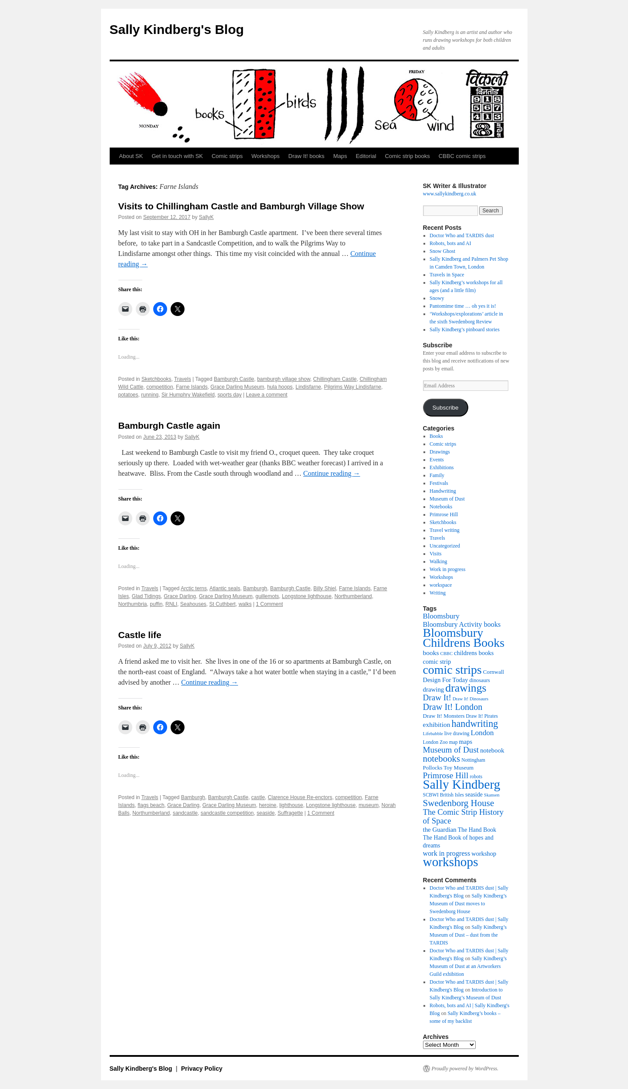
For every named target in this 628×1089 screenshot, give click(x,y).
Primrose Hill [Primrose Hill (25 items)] (446, 775)
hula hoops (280, 387)
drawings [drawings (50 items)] (465, 688)
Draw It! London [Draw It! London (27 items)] (453, 707)
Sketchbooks (156, 379)
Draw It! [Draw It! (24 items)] (437, 697)
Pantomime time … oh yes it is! (463, 306)
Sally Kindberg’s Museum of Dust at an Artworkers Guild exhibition (468, 966)
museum (369, 805)
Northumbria (132, 604)
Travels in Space (447, 275)
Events (437, 460)
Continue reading (331, 473)
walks (245, 604)
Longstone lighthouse (307, 596)
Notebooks (441, 507)
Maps (340, 156)
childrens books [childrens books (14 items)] (474, 652)
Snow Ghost (442, 251)
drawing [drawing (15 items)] (433, 689)
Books (436, 436)
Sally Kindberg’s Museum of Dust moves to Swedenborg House (468, 903)
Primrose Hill (444, 514)
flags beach (151, 805)
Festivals (439, 483)
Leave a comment (266, 395)
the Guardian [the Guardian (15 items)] (440, 829)
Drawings (440, 452)
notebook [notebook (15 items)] (492, 750)
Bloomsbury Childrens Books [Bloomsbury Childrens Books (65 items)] (464, 637)
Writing (438, 593)
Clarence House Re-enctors (300, 797)
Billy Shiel (324, 588)
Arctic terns (194, 588)
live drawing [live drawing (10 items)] (457, 733)
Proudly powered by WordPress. (465, 1068)
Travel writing (445, 530)
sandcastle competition (227, 813)
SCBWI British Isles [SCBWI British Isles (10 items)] (443, 794)
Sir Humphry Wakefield (188, 395)
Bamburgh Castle (234, 379)
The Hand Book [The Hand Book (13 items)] (477, 830)
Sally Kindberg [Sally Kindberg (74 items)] (461, 784)
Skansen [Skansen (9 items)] (492, 795)
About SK (131, 156)
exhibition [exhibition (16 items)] (436, 724)
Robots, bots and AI (450, 243)
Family (437, 475)
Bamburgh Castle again (169, 425)
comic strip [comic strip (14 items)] (437, 661)
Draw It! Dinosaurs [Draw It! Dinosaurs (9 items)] (470, 698)
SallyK (206, 217)
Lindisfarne (308, 387)
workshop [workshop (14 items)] (483, 853)
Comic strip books (407, 156)
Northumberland (353, 596)
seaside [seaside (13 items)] (474, 794)
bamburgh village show (283, 379)
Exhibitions (441, 467)
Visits (435, 554)
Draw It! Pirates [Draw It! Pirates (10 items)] (482, 716)
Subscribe (445, 407)
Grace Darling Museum (237, 387)
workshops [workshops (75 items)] (450, 862)
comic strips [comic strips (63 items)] (452, 669)
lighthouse (291, 805)
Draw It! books (307, 156)
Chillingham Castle (334, 379)
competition (159, 387)
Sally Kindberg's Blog (177, 29)
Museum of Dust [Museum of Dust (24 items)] (451, 749)
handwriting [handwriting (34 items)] (474, 723)
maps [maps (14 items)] (466, 741)
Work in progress (447, 569)
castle (258, 797)
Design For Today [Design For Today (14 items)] (445, 679)
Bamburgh (255, 588)
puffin (156, 604)
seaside (266, 813)
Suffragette (290, 813)
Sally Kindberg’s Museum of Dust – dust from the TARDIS (468, 935)
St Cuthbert (222, 604)
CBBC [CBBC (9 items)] (446, 653)
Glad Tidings (146, 596)
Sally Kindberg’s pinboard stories (465, 329)
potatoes (128, 395)
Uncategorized (445, 546)
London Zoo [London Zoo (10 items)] (435, 742)
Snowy (437, 298)
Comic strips (227, 156)
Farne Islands (192, 387)
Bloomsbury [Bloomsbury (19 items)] (441, 616)
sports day (230, 395)
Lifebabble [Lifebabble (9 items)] (433, 733)
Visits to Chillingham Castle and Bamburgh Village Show (241, 206)
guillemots (267, 596)
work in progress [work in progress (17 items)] (446, 853)
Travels (182, 379)
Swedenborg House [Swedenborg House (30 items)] (458, 803)
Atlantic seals (224, 588)
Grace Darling (180, 596)
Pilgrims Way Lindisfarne (352, 387)
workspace (441, 585)
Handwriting (443, 491)
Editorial (366, 156)
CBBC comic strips (462, 156)
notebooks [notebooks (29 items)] (441, 758)
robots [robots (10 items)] (476, 776)
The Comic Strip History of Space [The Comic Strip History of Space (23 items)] (463, 816)
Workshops (266, 156)
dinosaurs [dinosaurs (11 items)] (480, 680)
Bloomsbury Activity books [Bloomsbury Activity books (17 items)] (462, 624)
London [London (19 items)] (482, 733)
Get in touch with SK (177, 156)
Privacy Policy (201, 1068)
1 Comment (269, 604)
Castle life (139, 635)
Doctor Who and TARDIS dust (462, 235)
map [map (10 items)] (453, 742)
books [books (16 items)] (431, 652)
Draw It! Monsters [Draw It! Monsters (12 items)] (444, 716)
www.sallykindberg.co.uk (450, 194)
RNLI (171, 604)
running (149, 395)
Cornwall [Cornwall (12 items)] (493, 672)
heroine (267, 805)
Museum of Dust (447, 499)
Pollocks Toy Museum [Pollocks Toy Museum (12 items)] (448, 767)
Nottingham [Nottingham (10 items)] (473, 760)
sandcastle (185, 813)
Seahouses (193, 604)
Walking (438, 561)
